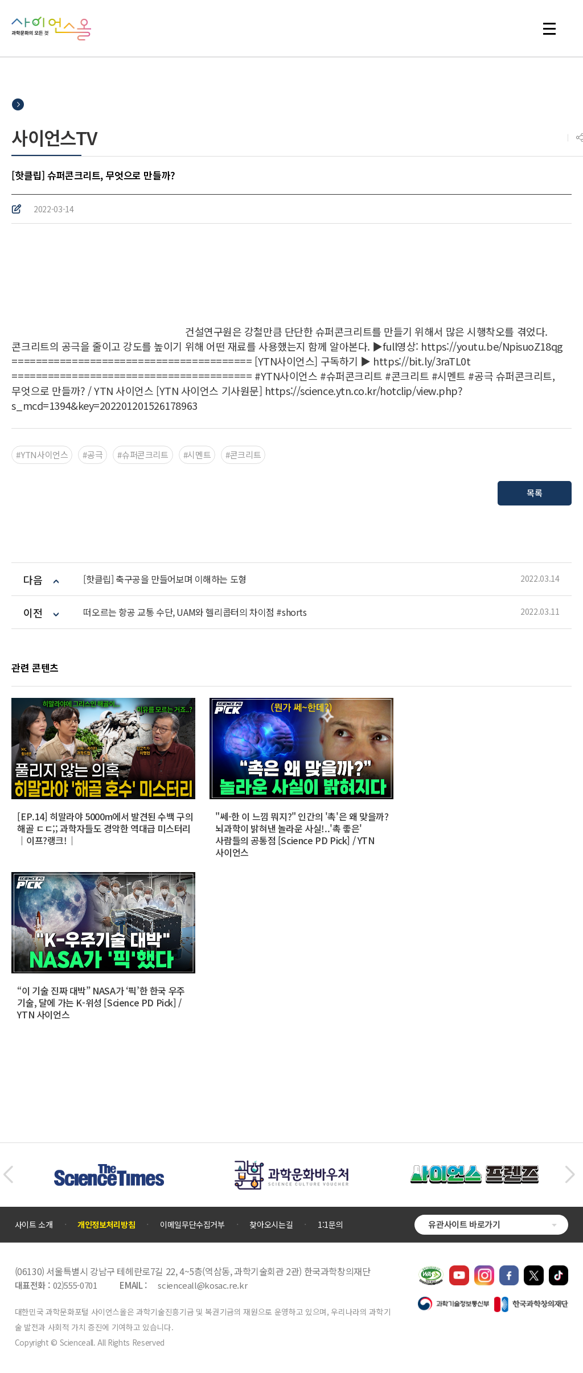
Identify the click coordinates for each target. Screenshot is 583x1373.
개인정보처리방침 (106, 1224)
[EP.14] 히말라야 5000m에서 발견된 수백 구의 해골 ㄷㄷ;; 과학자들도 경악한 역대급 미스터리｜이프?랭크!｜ (105, 828)
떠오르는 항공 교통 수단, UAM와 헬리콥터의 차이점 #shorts (194, 612)
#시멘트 (197, 455)
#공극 (92, 455)
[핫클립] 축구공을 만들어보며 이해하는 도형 (164, 579)
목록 (534, 493)
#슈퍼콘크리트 (142, 455)
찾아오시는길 (271, 1224)
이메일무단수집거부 (192, 1224)
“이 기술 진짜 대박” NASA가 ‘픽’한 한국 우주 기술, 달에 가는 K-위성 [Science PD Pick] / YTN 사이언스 (100, 1002)
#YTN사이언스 (42, 455)
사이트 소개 (34, 1224)
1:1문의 (330, 1224)
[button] (7, 1174)
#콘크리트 (243, 455)
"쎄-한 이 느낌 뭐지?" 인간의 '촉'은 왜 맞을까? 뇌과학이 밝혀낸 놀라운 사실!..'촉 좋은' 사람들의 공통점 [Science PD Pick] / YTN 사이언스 (301, 833)
